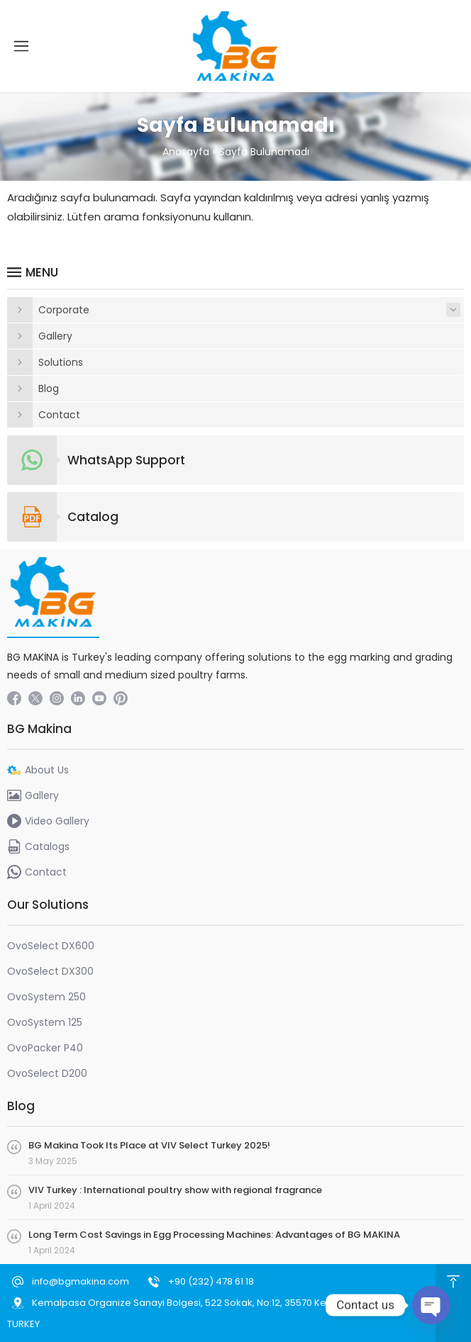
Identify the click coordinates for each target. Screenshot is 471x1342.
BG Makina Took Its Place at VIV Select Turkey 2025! (149, 1145)
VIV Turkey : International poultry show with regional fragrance (175, 1190)
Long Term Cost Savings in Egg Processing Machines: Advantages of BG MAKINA (214, 1234)
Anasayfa (185, 152)
